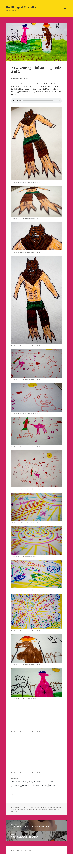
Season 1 (14, 809)
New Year (31, 809)
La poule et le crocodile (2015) (52, 807)
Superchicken (49, 809)
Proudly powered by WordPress (21, 850)
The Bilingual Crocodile (21, 7)
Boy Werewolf (24, 809)
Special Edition (39, 809)
